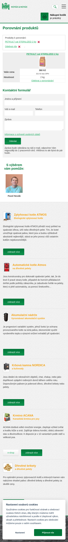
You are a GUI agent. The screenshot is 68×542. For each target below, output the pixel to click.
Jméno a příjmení (13, 99)
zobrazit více (14, 252)
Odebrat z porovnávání (42, 80)
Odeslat (13, 141)
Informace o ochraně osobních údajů (22, 134)
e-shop (11, 452)
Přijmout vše (48, 532)
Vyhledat (55, 7)
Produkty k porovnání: (15, 38)
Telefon (38, 109)
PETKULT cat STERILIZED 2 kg (20, 41)
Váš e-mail (10, 109)
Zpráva (8, 119)
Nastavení (20, 532)
